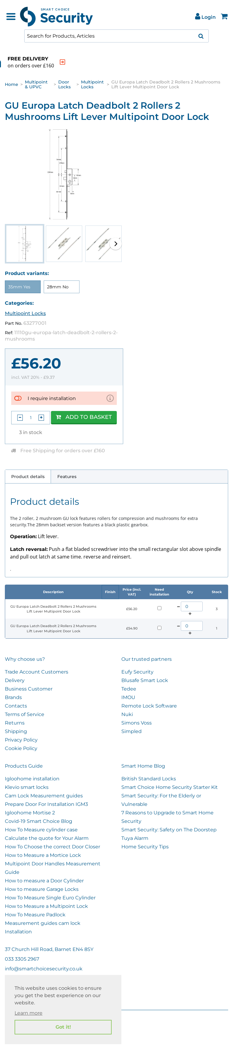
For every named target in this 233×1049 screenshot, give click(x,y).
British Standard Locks (148, 779)
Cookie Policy (21, 748)
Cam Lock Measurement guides (44, 796)
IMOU (128, 697)
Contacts (16, 706)
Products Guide (24, 766)
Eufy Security (137, 672)
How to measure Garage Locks (42, 889)
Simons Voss (136, 723)
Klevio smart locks (27, 787)
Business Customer (28, 689)
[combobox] (116, 35)
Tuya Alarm (134, 838)
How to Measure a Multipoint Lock (46, 906)
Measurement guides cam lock (42, 923)
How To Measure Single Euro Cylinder (50, 898)
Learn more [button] (28, 1013)
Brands (13, 697)
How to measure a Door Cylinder (44, 881)
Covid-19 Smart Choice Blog (38, 821)
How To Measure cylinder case (41, 830)
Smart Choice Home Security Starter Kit (169, 787)
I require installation (52, 398)
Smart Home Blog (143, 766)
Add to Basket (84, 417)
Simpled (131, 731)
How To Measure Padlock (35, 915)
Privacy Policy (21, 740)
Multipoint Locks (92, 84)
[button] (115, 244)
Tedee (128, 689)
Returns (15, 723)
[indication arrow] (95, 62)
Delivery (15, 680)
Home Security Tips (145, 847)
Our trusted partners (146, 659)
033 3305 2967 (22, 959)
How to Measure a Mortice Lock (43, 855)
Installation (18, 932)
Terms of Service (24, 714)
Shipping (16, 731)
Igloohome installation (32, 779)
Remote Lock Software (149, 706)
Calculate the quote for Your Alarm (47, 838)
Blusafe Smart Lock (144, 680)
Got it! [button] (63, 1027)
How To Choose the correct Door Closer (52, 847)
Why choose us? (25, 659)
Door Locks (64, 84)
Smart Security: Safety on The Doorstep (169, 830)
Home (11, 84)
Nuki (127, 714)
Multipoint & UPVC (36, 84)
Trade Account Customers (36, 672)
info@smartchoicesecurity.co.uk (44, 969)
